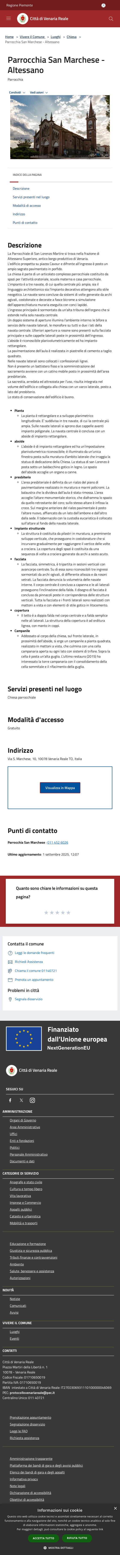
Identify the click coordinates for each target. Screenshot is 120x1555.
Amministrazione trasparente (31, 1458)
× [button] (115, 1508)
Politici (15, 1147)
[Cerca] (111, 18)
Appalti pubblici (21, 1209)
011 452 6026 (57, 842)
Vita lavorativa (20, 1195)
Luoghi (56, 36)
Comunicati (18, 1305)
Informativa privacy (24, 1479)
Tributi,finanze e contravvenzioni (33, 1257)
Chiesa (72, 36)
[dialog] (60, 1529)
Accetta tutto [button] (43, 1538)
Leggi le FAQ (19, 1431)
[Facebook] (10, 1100)
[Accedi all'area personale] (103, 5)
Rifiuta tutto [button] (77, 1538)
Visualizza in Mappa (60, 787)
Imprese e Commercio (25, 1202)
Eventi (14, 1338)
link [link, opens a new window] (101, 1529)
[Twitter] (21, 1100)
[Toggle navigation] (8, 18)
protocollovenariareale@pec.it (32, 1392)
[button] (60, 1548)
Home (9, 36)
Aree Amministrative (25, 1127)
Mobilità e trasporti (24, 1223)
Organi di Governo (23, 1120)
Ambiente (17, 1264)
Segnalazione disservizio (27, 1424)
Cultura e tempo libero (26, 1188)
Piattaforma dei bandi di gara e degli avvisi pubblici (46, 1465)
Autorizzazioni (20, 1277)
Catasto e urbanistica (25, 1216)
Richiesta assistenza (24, 1437)
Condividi (18, 92)
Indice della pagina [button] (27, 174)
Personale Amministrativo (29, 1154)
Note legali (17, 1485)
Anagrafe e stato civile (26, 1182)
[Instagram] (32, 1100)
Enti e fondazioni (22, 1140)
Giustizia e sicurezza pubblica (31, 1250)
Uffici (13, 1133)
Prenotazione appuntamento (30, 1417)
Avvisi (14, 1312)
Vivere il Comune (32, 36)
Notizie (15, 1298)
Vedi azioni (39, 92)
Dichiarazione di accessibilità (30, 1492)
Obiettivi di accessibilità (27, 1499)
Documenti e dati (22, 1161)
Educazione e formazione (28, 1243)
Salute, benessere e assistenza (32, 1271)
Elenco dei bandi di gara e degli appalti (37, 1472)
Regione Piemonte (19, 5)
